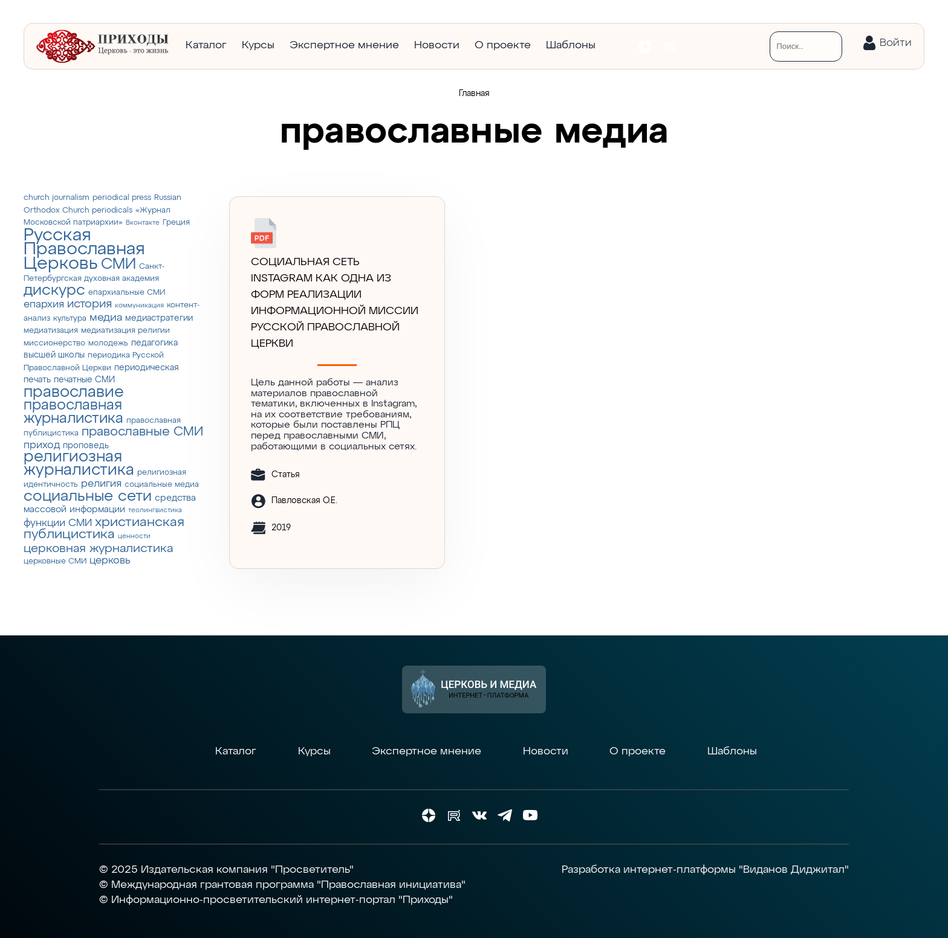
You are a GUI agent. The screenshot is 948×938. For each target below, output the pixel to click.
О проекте (503, 45)
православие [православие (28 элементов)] (74, 392)
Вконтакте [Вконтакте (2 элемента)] (143, 223)
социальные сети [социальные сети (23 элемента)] (88, 496)
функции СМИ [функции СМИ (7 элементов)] (58, 523)
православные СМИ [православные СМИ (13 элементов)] (142, 431)
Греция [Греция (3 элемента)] (176, 222)
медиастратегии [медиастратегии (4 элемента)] (159, 318)
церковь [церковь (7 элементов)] (110, 560)
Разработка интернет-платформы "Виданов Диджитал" (705, 869)
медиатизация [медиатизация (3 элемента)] (51, 331)
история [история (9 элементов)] (89, 304)
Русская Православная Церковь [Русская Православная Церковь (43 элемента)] (84, 249)
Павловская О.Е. (304, 500)
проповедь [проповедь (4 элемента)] (86, 446)
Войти (896, 42)
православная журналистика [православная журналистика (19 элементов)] (73, 412)
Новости (436, 45)
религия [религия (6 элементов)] (101, 484)
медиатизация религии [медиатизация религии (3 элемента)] (125, 331)
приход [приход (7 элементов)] (42, 445)
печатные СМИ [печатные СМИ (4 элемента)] (84, 380)
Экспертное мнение (344, 45)
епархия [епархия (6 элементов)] (44, 305)
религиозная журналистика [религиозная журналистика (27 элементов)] (79, 463)
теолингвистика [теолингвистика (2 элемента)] (155, 510)
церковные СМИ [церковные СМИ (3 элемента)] (55, 561)
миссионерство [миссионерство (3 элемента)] (54, 343)
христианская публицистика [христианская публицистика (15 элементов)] (104, 529)
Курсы (258, 45)
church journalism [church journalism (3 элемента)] (56, 198)
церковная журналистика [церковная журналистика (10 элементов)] (98, 548)
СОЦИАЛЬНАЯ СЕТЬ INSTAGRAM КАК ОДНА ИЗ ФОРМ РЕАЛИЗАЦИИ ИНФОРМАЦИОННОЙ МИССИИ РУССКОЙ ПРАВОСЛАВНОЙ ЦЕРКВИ (334, 303)
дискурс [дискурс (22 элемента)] (54, 290)
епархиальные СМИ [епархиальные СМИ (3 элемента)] (126, 293)
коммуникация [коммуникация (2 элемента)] (139, 306)
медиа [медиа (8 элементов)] (105, 317)
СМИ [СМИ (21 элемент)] (118, 264)
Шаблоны (571, 45)
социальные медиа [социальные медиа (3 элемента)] (162, 485)
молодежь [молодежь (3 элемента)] (108, 343)
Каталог (206, 45)
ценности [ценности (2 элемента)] (134, 536)
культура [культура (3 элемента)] (69, 319)
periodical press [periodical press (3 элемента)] (122, 198)
